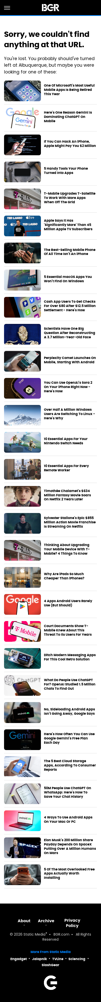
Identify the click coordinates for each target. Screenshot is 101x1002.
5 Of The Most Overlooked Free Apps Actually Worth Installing (69, 873)
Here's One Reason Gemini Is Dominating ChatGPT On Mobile (68, 117)
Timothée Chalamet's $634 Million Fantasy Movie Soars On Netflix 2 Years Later (67, 495)
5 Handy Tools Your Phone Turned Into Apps (66, 171)
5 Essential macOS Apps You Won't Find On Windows (68, 279)
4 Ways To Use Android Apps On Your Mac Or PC (68, 819)
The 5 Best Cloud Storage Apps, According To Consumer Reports (70, 765)
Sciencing (76, 959)
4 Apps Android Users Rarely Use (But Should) (68, 603)
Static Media (34, 935)
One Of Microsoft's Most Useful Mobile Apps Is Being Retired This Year (69, 90)
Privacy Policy (72, 923)
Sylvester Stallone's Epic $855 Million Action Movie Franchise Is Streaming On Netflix (70, 522)
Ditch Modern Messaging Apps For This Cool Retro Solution (70, 657)
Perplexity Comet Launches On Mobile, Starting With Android (70, 360)
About (24, 920)
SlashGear (50, 965)
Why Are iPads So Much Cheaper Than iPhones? (64, 576)
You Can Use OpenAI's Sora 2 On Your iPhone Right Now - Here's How (68, 387)
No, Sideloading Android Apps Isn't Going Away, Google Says (69, 711)
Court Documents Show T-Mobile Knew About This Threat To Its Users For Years (68, 630)
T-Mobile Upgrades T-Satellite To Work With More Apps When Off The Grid (69, 198)
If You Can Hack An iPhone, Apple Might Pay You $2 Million (70, 144)
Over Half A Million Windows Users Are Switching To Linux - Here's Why (69, 414)
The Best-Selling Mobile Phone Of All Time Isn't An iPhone (69, 252)
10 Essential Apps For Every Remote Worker (66, 468)
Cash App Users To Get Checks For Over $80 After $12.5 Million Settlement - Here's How (70, 306)
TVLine (57, 959)
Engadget (18, 959)
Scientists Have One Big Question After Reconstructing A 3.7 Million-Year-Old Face (69, 333)
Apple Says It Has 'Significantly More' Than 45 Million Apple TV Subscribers (68, 225)
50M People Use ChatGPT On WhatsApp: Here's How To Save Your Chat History (67, 792)
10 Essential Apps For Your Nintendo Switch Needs (66, 441)
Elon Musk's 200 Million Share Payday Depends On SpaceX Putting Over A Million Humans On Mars (70, 846)
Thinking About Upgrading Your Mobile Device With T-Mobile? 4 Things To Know (67, 549)
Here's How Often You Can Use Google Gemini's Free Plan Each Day (69, 738)
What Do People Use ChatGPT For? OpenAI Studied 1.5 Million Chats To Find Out (69, 684)
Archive (46, 920)
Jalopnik (39, 959)
